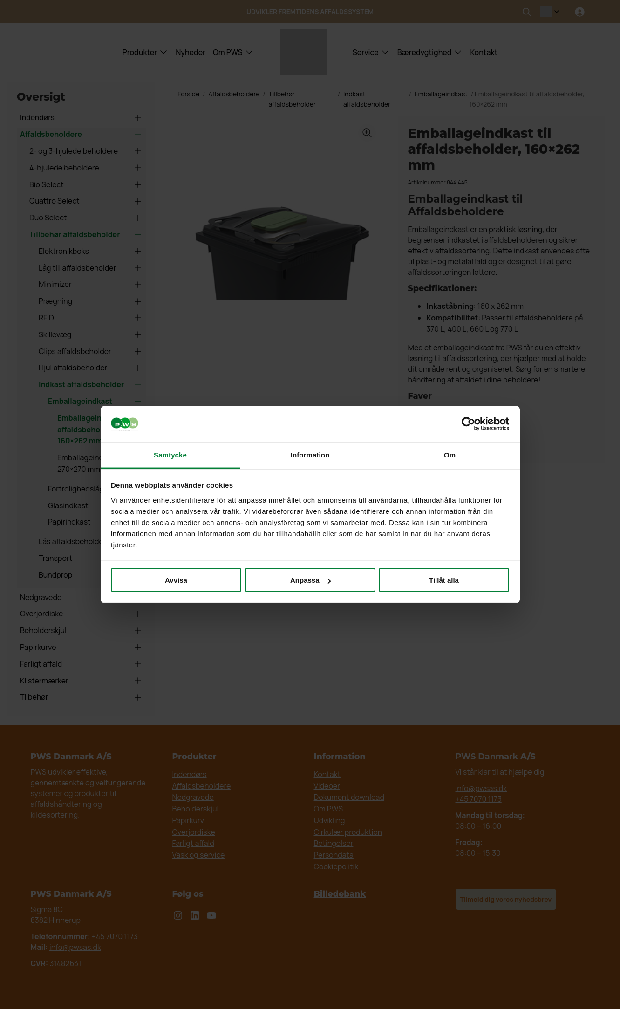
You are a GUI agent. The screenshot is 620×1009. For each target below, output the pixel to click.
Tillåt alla (444, 580)
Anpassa (310, 580)
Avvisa (176, 580)
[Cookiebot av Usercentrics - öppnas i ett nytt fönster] (468, 424)
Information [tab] (310, 454)
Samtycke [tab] (170, 454)
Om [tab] (450, 454)
